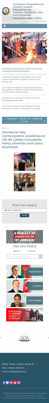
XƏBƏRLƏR (12, 119)
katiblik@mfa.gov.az (18, 372)
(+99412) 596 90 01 (16, 368)
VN (41, 21)
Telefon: (18, 364)
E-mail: (14, 372)
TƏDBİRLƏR (37, 119)
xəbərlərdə (31, 251)
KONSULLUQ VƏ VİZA (25, 120)
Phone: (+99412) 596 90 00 (22, 364)
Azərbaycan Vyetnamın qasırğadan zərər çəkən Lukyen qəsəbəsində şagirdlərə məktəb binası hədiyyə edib (22, 79)
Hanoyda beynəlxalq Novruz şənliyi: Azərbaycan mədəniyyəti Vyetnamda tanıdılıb (22, 70)
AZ (37, 21)
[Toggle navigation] (5, 26)
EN (45, 21)
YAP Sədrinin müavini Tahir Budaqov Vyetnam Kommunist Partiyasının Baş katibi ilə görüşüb (21, 107)
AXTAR (24, 215)
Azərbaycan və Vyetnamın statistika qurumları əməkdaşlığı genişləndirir (21, 99)
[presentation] (4, 121)
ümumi (18, 251)
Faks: (13, 368)
